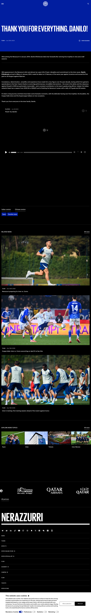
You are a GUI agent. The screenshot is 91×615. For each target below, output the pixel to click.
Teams (3, 541)
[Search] (88, 4)
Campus (3, 572)
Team (4, 215)
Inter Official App (7, 556)
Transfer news (12, 215)
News (3, 536)
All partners (5, 499)
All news (87, 232)
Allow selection (66, 603)
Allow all (80, 603)
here (51, 604)
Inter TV (4, 546)
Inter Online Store (7, 551)
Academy (4, 567)
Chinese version (20, 210)
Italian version (6, 210)
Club (2, 561)
